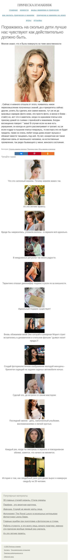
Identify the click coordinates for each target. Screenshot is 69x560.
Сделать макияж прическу (18, 149)
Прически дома (32, 149)
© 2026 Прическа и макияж (12, 546)
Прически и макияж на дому (51, 15)
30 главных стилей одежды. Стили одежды (24, 500)
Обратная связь (9, 556)
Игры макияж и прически (47, 149)
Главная (13, 10)
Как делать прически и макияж (18, 15)
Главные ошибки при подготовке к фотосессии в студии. (31, 521)
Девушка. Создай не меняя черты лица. (23, 509)
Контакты (7, 550)
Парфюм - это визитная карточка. (19, 505)
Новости (24, 10)
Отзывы (38, 20)
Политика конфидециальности (13, 553)
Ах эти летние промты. (14, 533)
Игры (28, 20)
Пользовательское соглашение (20, 550)
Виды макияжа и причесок (45, 10)
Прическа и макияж (34, 5)
